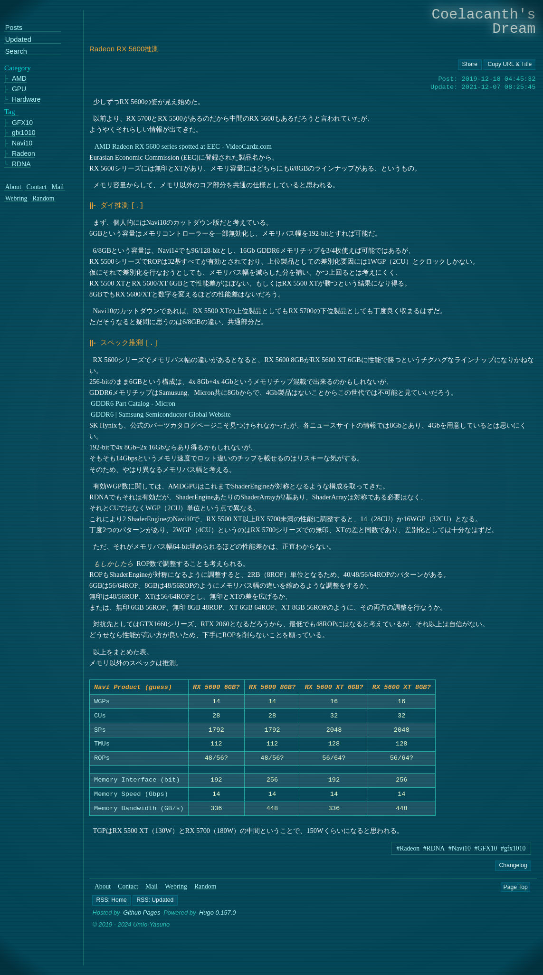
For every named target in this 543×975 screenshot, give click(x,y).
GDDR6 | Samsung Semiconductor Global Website (161, 412)
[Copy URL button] (470, 64)
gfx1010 (24, 132)
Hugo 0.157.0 (217, 913)
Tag (9, 111)
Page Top (516, 886)
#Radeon (407, 848)
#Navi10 (459, 848)
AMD (19, 78)
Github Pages (141, 913)
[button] (112, 900)
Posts (13, 27)
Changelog (513, 865)
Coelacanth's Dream (484, 21)
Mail (151, 886)
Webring (176, 886)
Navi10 (22, 143)
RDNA (21, 163)
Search (16, 51)
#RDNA (434, 848)
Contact (128, 886)
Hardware (26, 99)
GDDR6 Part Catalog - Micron (133, 401)
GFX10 (22, 122)
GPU (19, 89)
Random (205, 886)
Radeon (23, 153)
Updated (18, 39)
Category (17, 67)
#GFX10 (486, 848)
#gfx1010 (513, 848)
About (103, 886)
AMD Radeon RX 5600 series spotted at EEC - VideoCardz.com (183, 146)
